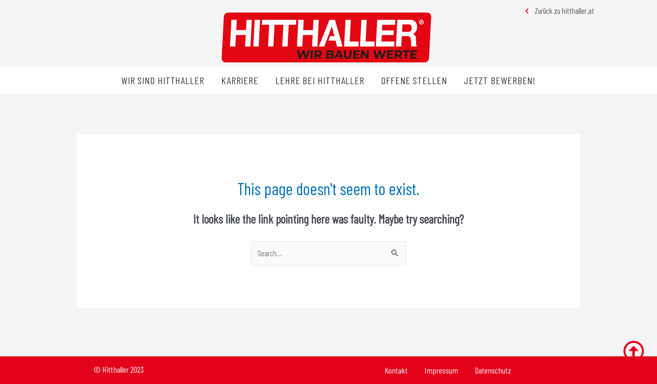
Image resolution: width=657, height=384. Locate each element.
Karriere (240, 80)
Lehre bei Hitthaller (320, 80)
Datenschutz (493, 370)
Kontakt (396, 370)
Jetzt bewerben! (500, 80)
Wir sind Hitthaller (162, 80)
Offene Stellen (414, 80)
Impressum (441, 370)
